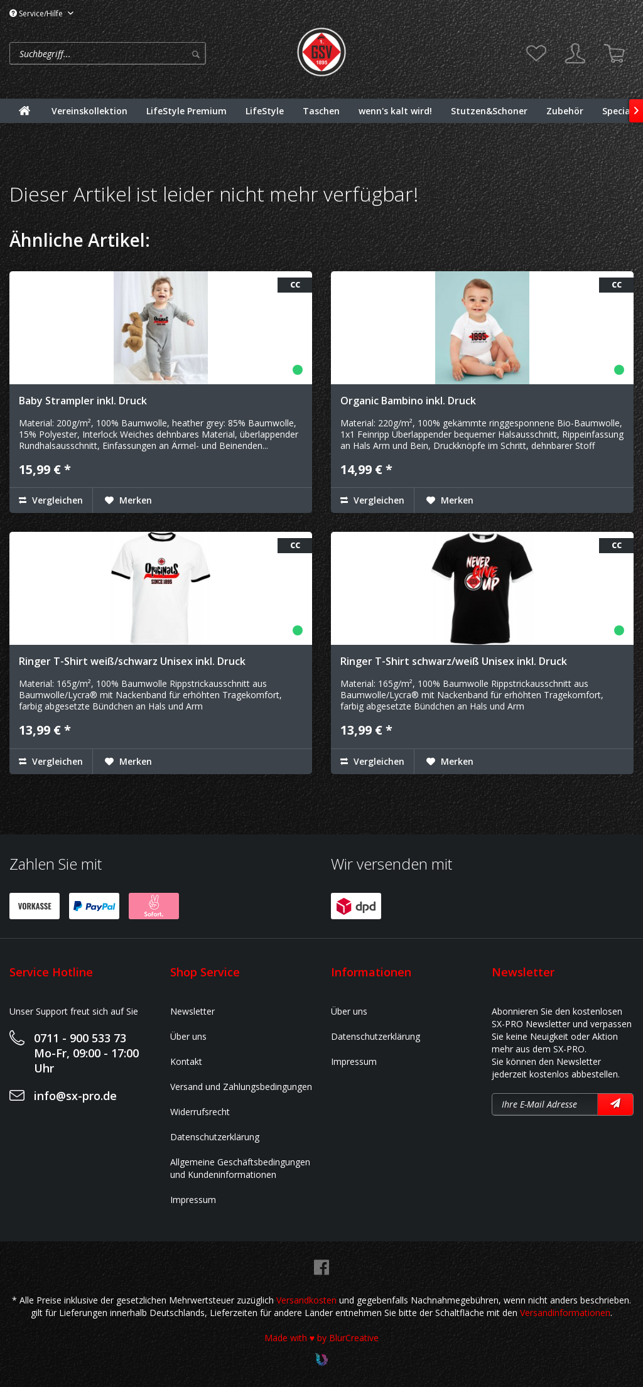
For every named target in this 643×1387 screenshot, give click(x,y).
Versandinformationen (565, 1313)
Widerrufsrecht (200, 1112)
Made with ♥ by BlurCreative (321, 1338)
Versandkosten (306, 1300)
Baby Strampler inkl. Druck (83, 400)
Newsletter (192, 1011)
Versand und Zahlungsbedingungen (241, 1087)
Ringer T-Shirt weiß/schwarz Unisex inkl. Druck (132, 661)
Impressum (193, 1200)
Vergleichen (51, 500)
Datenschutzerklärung (214, 1137)
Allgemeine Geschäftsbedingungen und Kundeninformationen (240, 1168)
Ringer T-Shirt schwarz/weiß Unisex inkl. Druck (453, 661)
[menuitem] (149, 53)
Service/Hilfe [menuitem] (37, 13)
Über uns (188, 1036)
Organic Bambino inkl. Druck (408, 400)
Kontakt (186, 1061)
